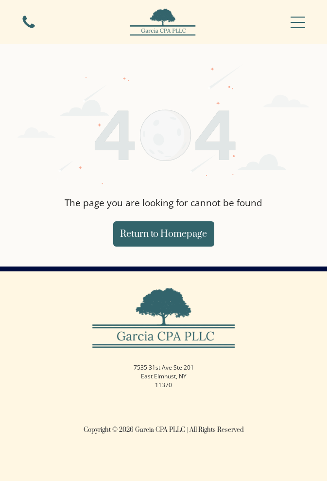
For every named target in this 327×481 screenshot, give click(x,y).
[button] (298, 22)
